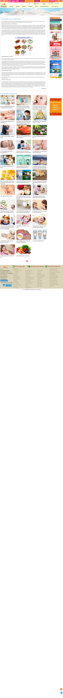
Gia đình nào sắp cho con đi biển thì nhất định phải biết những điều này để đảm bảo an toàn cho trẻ (39, 167)
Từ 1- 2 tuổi (16, 287)
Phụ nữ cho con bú (29, 270)
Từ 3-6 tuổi (16, 273)
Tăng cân (27, 274)
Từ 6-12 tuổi (39, 280)
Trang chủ (11, 6)
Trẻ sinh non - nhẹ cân (18, 270)
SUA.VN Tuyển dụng (53, 270)
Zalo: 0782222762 (3, 277)
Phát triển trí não (17, 276)
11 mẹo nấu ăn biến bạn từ (38, 240)
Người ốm (15, 274)
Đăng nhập (57, 3)
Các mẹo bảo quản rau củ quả (22, 255)
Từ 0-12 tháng (39, 286)
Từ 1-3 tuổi (39, 271)
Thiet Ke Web (37, 289)
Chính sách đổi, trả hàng (54, 284)
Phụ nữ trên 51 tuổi (29, 273)
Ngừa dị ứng (39, 284)
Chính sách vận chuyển (54, 277)
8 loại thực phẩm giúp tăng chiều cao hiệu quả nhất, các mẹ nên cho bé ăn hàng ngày (7, 227)
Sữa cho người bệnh (17, 284)
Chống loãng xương (40, 274)
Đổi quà (36, 6)
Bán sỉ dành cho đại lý (44, 6)
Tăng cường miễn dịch (41, 276)
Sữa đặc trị (16, 286)
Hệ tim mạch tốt (40, 283)
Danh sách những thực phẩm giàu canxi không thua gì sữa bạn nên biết (40, 182)
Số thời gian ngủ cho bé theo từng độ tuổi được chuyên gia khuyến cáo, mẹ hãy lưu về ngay (23, 123)
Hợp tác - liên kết (53, 278)
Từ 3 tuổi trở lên (28, 283)
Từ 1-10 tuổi (28, 280)
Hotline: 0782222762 (4, 276)
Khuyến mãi (30, 6)
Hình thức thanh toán (54, 281)
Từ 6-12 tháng (28, 271)
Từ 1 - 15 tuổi (16, 283)
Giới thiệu (17, 6)
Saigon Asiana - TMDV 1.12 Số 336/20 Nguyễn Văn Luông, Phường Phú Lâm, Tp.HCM (6, 273)
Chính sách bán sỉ (53, 274)
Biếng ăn (15, 280)
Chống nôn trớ (28, 276)
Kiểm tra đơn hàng (4, 280)
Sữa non (27, 284)
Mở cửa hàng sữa (54, 6)
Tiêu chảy (27, 286)
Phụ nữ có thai (39, 270)
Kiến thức (24, 6)
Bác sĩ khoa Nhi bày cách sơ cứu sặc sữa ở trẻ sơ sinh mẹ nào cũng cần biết (23, 197)
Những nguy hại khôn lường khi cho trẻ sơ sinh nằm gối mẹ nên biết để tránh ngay (23, 108)
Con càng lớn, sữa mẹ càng (6, 196)
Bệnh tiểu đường (17, 277)
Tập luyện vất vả (40, 277)
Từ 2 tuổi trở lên (28, 287)
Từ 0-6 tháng (16, 271)
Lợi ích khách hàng (53, 280)
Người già (39, 273)
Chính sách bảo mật (53, 283)
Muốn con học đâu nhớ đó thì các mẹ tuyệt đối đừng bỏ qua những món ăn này (7, 182)
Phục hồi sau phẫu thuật (30, 277)
